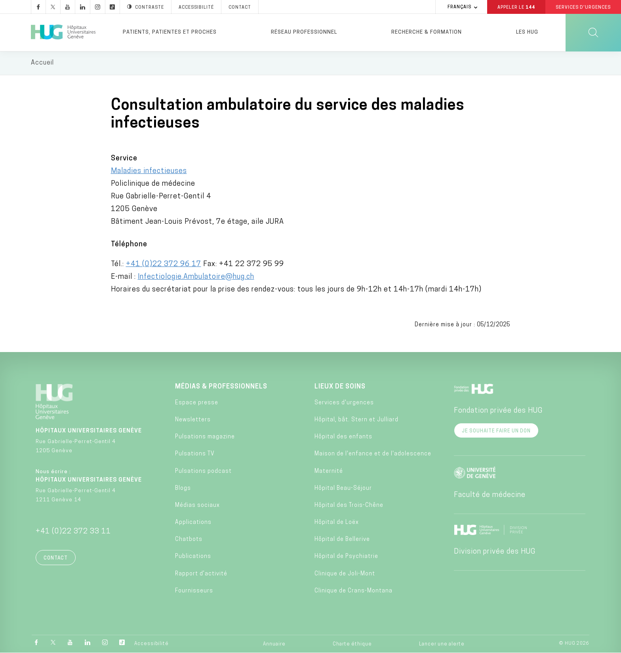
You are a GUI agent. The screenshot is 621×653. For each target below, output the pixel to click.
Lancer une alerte (442, 644)
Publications (193, 557)
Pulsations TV (195, 455)
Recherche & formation (426, 32)
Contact (56, 558)
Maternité (328, 472)
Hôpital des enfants (343, 438)
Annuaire (274, 644)
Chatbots (188, 540)
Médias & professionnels (221, 387)
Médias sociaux (197, 506)
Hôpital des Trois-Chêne (348, 506)
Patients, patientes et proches (170, 32)
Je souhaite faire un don (496, 431)
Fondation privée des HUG (498, 411)
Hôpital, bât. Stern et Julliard (356, 420)
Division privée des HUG (494, 552)
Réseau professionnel (304, 32)
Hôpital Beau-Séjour (343, 489)
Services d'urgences (344, 403)
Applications (193, 523)
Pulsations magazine (205, 438)
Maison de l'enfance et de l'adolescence (372, 455)
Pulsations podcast (203, 472)
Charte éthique (352, 644)
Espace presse (196, 403)
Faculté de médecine (490, 495)
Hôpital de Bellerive (342, 540)
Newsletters (193, 420)
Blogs (183, 489)
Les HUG (527, 32)
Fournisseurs (194, 591)
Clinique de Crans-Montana (353, 591)
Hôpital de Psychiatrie (346, 557)
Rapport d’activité (201, 574)
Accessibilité (151, 644)
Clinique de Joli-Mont (344, 574)
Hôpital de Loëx (336, 523)
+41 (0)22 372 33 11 (73, 532)
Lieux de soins (340, 387)
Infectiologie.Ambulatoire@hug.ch (196, 277)
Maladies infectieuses (149, 171)
